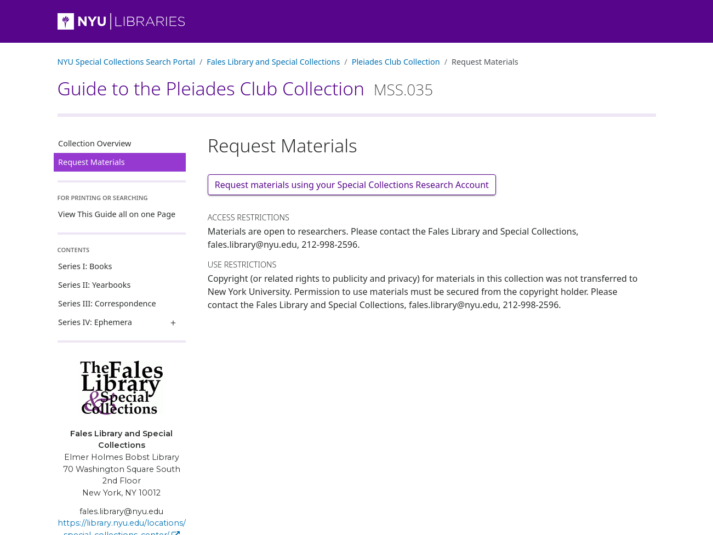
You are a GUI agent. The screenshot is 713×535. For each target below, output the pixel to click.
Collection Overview (94, 143)
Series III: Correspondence (107, 303)
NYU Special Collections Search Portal (126, 61)
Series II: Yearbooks (94, 285)
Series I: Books (85, 266)
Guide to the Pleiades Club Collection (245, 88)
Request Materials (91, 162)
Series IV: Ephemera (95, 322)
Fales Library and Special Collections (273, 61)
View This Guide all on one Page (116, 214)
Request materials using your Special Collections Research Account (352, 185)
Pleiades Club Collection (396, 61)
